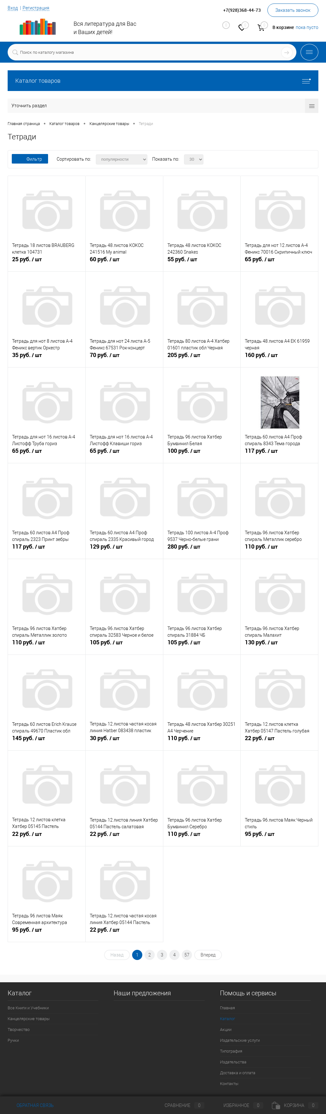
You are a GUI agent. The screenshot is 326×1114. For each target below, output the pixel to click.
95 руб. (279, 837)
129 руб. (124, 550)
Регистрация (36, 8)
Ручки (13, 1040)
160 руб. (279, 359)
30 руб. (124, 742)
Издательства (233, 1062)
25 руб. (46, 263)
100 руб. (202, 454)
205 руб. (202, 359)
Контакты (229, 1083)
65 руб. (279, 263)
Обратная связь (31, 1105)
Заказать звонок (292, 10)
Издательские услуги (240, 1040)
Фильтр (30, 159)
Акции (225, 1029)
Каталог (227, 1018)
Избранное (238, 1105)
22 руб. (279, 742)
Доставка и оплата (237, 1072)
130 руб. (279, 646)
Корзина (295, 1105)
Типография (231, 1051)
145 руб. (46, 742)
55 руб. (202, 263)
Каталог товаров (163, 80)
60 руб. (124, 263)
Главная (227, 1007)
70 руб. (124, 359)
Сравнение (179, 1105)
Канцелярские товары (29, 1018)
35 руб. (46, 359)
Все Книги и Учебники (28, 1007)
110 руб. (279, 550)
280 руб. (202, 550)
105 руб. (124, 646)
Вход (13, 8)
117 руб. (279, 454)
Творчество (19, 1029)
